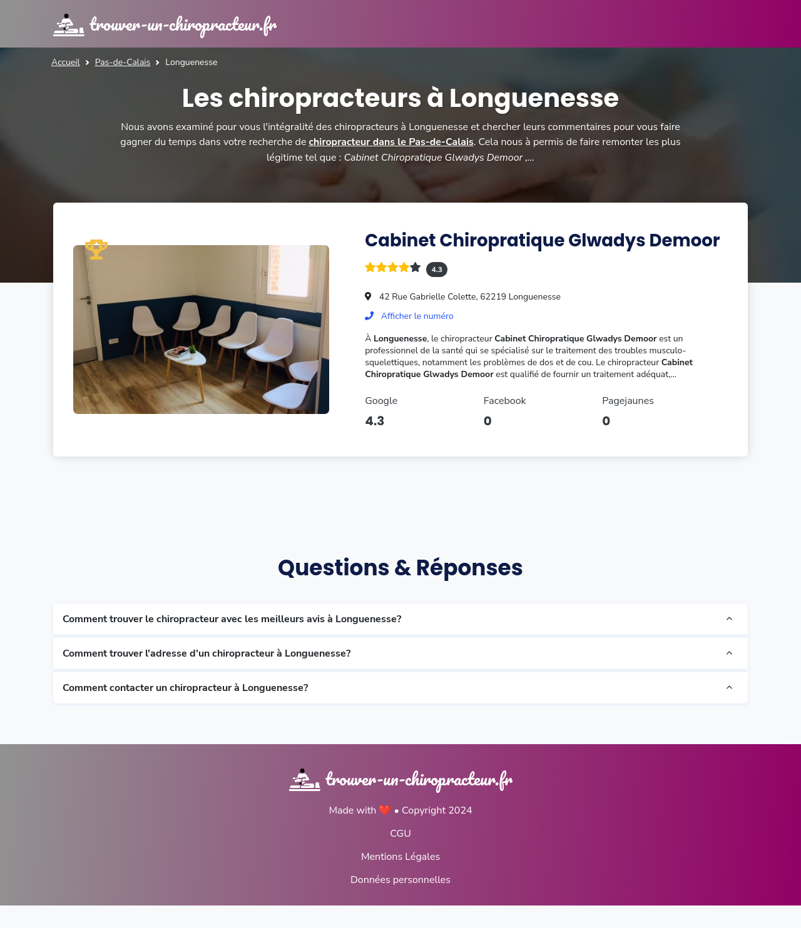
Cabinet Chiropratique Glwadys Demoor (507, 251)
